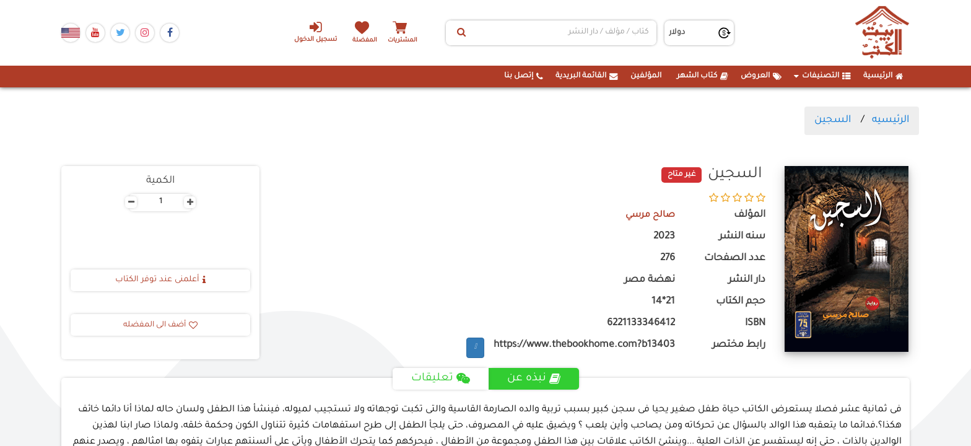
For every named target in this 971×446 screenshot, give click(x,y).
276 (667, 258)
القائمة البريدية (586, 76)
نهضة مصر (649, 280)
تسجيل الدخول (311, 31)
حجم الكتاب (740, 302)
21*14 (663, 302)
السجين (832, 120)
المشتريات (410, 40)
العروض (761, 76)
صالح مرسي (648, 215)
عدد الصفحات (734, 258)
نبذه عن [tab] (534, 378)
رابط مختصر (738, 345)
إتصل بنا (523, 76)
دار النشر (746, 280)
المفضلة (368, 40)
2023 (664, 237)
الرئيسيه (890, 120)
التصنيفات (822, 76)
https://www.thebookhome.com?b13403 (584, 345)
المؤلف (749, 215)
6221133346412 (641, 323)
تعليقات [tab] (440, 378)
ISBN (755, 323)
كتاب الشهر (702, 76)
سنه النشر (742, 237)
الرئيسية (883, 76)
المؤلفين (645, 76)
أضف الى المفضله (160, 325)
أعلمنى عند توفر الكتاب (160, 280)
